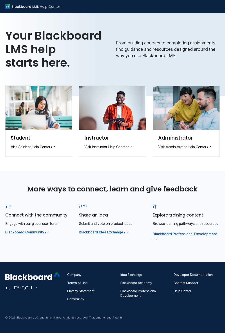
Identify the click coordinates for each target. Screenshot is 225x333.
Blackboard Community (27, 232)
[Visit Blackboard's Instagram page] (33, 287)
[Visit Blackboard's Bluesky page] (17, 287)
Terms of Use (77, 283)
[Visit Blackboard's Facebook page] (8, 287)
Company (74, 275)
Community (75, 299)
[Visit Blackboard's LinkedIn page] (25, 287)
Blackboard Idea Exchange (103, 232)
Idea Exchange (131, 275)
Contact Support (186, 283)
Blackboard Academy (136, 283)
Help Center (182, 291)
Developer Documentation (193, 275)
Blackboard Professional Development (138, 293)
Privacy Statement (80, 291)
